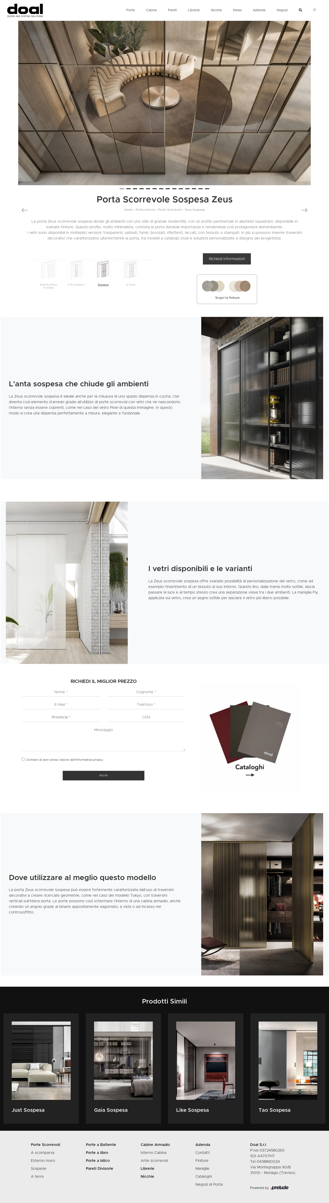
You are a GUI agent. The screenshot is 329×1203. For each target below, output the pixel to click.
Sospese (38, 1168)
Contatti (202, 1153)
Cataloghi (203, 1176)
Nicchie (216, 10)
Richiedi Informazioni (227, 259)
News (237, 10)
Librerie (194, 10)
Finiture (201, 1161)
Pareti (172, 10)
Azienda (259, 10)
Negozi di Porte (209, 1184)
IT (314, 10)
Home (128, 209)
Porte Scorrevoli (170, 209)
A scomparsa (42, 1153)
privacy (98, 759)
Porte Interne (145, 209)
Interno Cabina (153, 1153)
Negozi (282, 10)
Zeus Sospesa (195, 209)
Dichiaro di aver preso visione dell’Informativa (64, 759)
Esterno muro (43, 1161)
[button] (122, 188)
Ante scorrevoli (154, 1161)
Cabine (151, 10)
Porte (130, 10)
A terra (37, 1176)
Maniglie (202, 1168)
